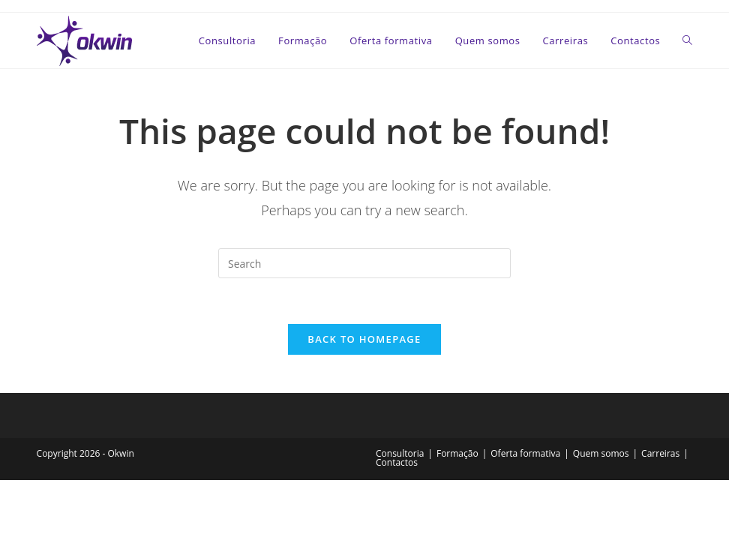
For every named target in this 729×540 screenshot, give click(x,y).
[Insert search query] (364, 263)
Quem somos (601, 453)
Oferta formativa (525, 453)
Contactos (397, 462)
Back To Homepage (364, 339)
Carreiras (660, 453)
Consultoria (400, 453)
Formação (457, 453)
